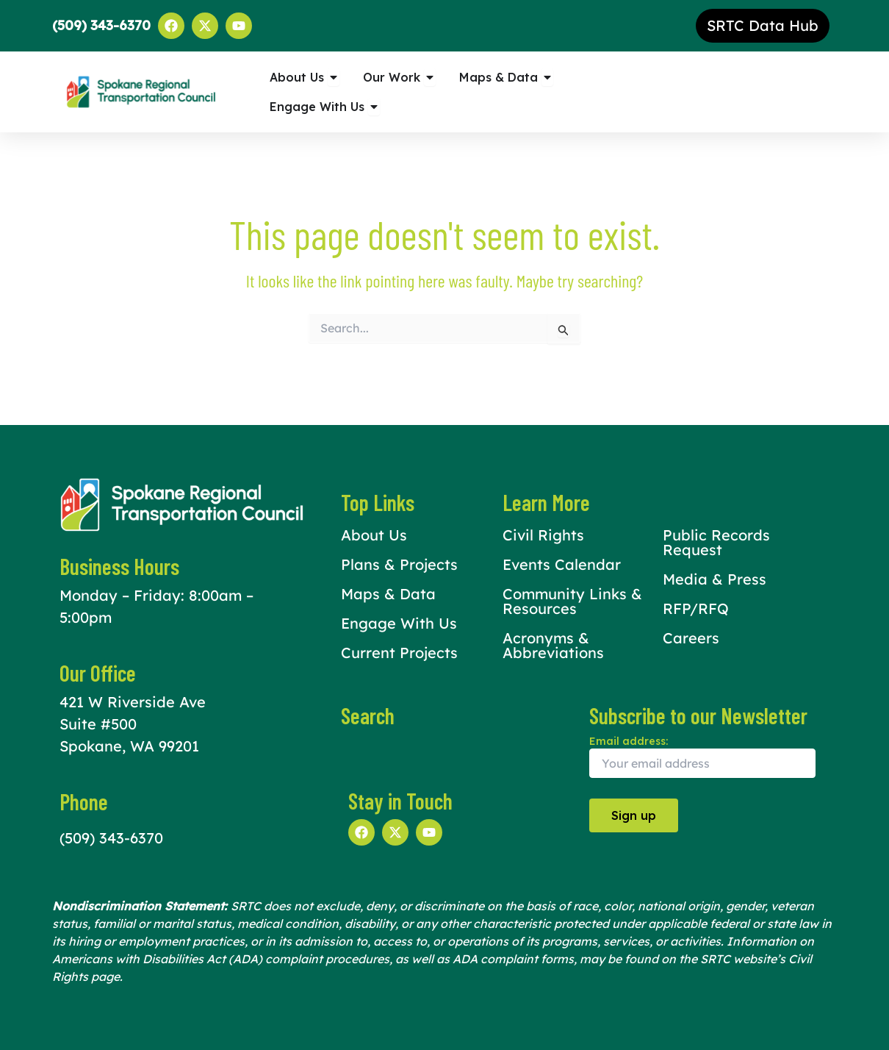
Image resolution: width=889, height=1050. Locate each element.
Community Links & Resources (572, 601)
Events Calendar (562, 564)
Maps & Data (388, 594)
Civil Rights (543, 535)
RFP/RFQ (696, 608)
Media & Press (714, 579)
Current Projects (399, 652)
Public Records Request (716, 542)
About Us (374, 535)
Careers (691, 638)
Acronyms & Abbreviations (553, 645)
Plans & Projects (399, 564)
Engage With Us (399, 623)
